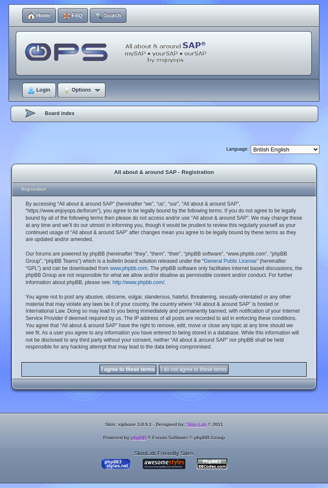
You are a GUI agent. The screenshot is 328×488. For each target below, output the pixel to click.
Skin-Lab (196, 424)
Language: (237, 148)
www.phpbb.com (128, 268)
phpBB (138, 437)
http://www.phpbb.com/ (138, 282)
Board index (59, 113)
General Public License (230, 261)
